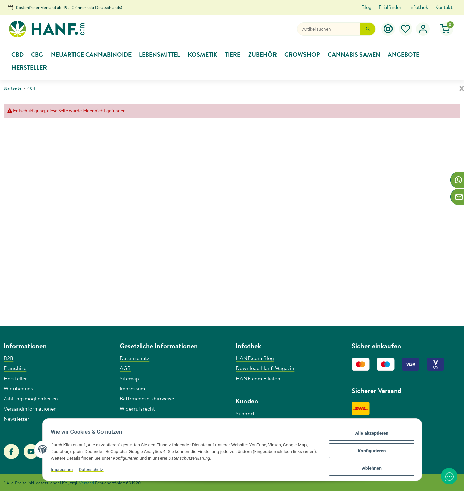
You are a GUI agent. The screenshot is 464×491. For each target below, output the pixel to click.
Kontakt (444, 7)
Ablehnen (369, 468)
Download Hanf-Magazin (265, 368)
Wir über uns (18, 388)
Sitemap (129, 378)
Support (245, 413)
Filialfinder (390, 7)
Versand (86, 483)
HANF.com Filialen (258, 378)
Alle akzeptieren (370, 435)
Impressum (64, 471)
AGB (125, 368)
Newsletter (16, 418)
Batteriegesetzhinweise (147, 398)
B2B (8, 358)
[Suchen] (328, 29)
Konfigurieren (369, 452)
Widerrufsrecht (137, 408)
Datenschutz (93, 471)
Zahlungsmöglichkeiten (31, 398)
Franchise (15, 368)
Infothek (418, 7)
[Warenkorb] (447, 29)
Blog (366, 7)
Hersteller (15, 378)
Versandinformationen (30, 408)
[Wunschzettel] (405, 29)
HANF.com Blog (255, 358)
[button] (423, 29)
